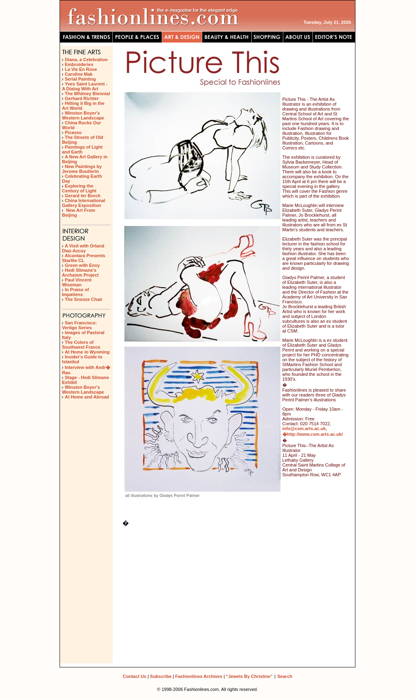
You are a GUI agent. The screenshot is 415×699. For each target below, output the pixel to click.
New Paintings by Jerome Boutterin (82, 169)
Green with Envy (82, 265)
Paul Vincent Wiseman (77, 282)
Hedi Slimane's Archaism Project (80, 272)
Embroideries (79, 64)
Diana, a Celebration (86, 59)
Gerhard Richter (82, 98)
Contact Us (134, 676)
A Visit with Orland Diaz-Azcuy (83, 248)
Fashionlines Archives (198, 676)
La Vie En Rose (81, 69)
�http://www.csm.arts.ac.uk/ (312, 434)
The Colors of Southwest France (81, 345)
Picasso (73, 132)
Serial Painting (80, 79)
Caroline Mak (78, 74)
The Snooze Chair (84, 299)
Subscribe (160, 676)
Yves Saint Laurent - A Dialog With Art (84, 86)
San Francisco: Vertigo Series (79, 325)
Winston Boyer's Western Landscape (83, 115)
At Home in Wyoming (87, 352)
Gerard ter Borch (83, 195)
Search (284, 676)
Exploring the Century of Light (79, 188)
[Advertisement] (86, 439)
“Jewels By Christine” (249, 676)
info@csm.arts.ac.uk (304, 428)
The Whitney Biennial (87, 93)
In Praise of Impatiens (75, 292)
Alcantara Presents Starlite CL (83, 258)
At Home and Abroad (87, 396)
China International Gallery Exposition (83, 203)
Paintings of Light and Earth (82, 149)
